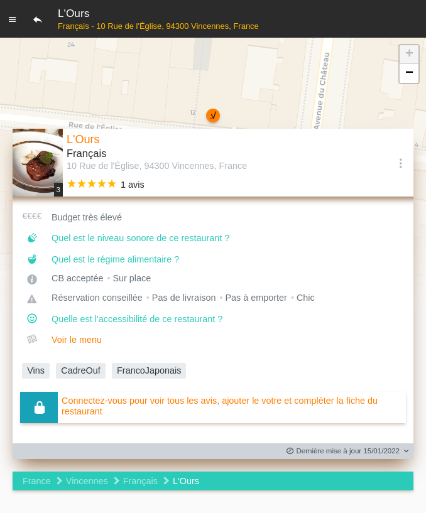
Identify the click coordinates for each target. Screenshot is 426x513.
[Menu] (12, 19)
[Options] (400, 162)
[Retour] (37, 19)
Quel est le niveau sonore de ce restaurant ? (140, 238)
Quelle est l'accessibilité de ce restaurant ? (137, 319)
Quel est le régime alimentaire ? (115, 259)
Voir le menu (77, 340)
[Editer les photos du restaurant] (38, 163)
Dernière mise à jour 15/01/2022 (343, 451)
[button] (409, 54)
